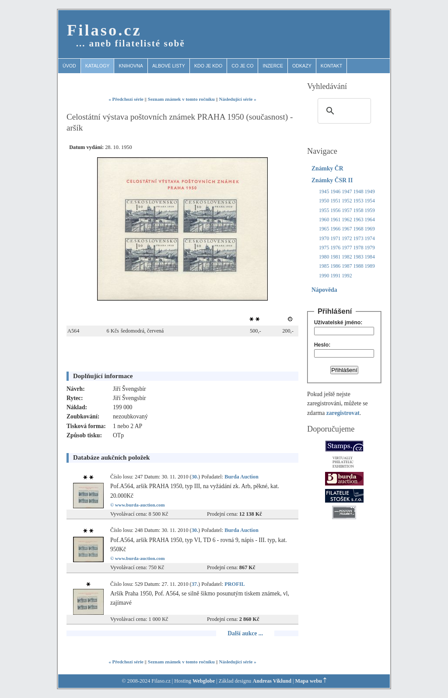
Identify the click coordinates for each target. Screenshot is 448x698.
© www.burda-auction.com (137, 504)
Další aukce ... (245, 633)
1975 (324, 248)
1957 (347, 210)
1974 (370, 238)
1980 (324, 257)
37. (195, 584)
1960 (324, 220)
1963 (358, 220)
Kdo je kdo (208, 65)
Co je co (242, 65)
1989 (370, 266)
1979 (370, 248)
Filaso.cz (104, 30)
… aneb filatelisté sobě (130, 43)
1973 (358, 238)
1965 (324, 229)
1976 (335, 248)
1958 (358, 210)
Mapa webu (308, 681)
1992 (347, 276)
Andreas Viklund (271, 681)
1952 (347, 201)
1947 (347, 192)
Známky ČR (327, 168)
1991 (335, 276)
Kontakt (331, 65)
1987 (347, 266)
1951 (335, 201)
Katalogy (97, 65)
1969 (370, 229)
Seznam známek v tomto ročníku (181, 99)
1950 (324, 201)
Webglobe (203, 681)
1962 (347, 220)
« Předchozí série (126, 99)
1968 (358, 229)
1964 (370, 220)
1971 (335, 238)
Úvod (69, 65)
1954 (370, 201)
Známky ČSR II (332, 180)
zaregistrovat (343, 413)
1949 (370, 192)
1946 (335, 192)
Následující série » (237, 99)
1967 (347, 229)
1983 (358, 257)
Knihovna (131, 65)
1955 (324, 210)
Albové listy (168, 65)
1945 (324, 192)
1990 (324, 276)
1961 (335, 220)
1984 (370, 257)
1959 (370, 210)
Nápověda (324, 290)
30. (195, 477)
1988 (358, 266)
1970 (324, 238)
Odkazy (302, 65)
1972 (347, 238)
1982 (347, 257)
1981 (335, 257)
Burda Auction (241, 477)
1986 (335, 266)
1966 (335, 229)
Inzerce (272, 65)
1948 (358, 192)
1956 (335, 210)
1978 (358, 248)
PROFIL (234, 584)
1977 (347, 248)
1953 (358, 201)
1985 (324, 266)
